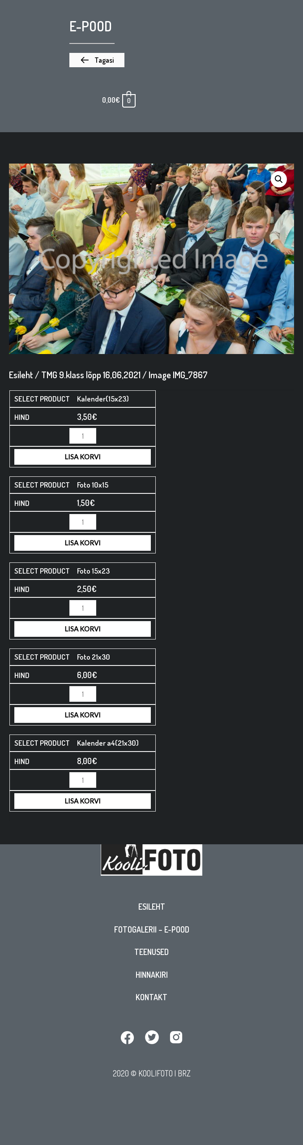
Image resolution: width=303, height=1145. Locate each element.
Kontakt (151, 997)
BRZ (184, 1073)
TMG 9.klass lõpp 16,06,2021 (91, 374)
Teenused (151, 952)
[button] (96, 60)
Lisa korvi (82, 457)
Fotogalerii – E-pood (151, 929)
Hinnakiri (152, 975)
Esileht (151, 907)
